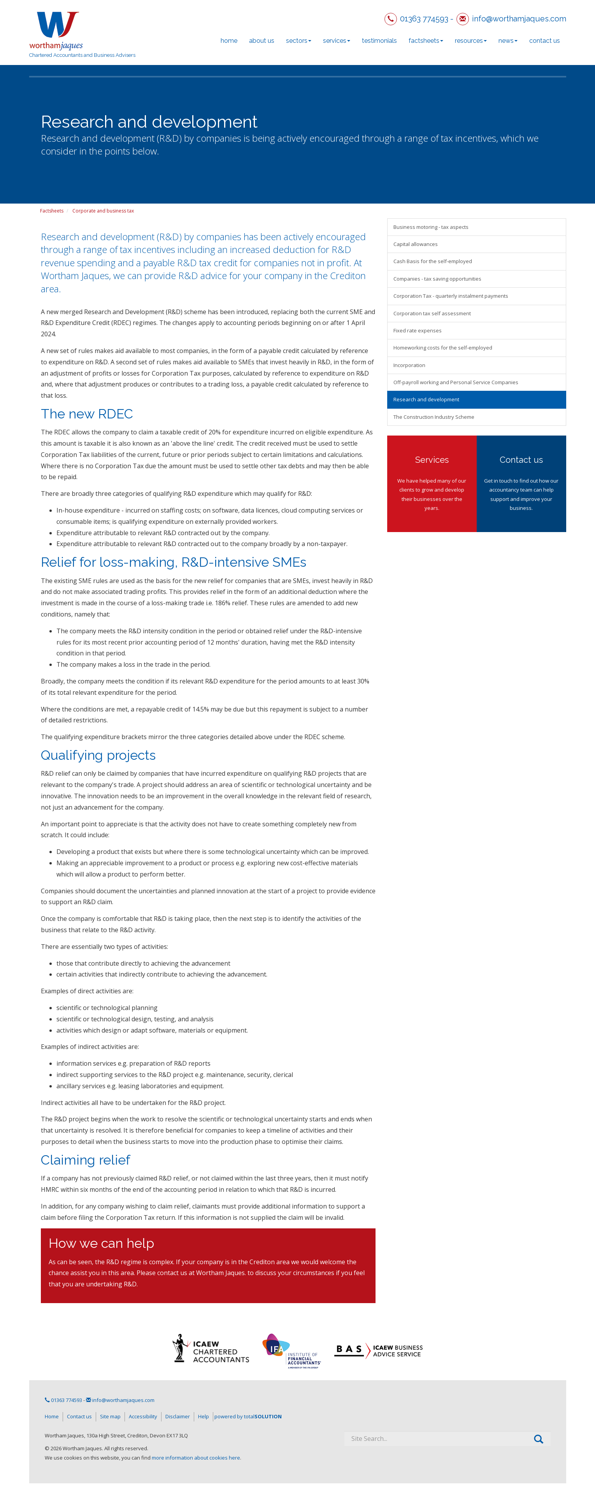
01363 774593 (424, 18)
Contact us (544, 40)
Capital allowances (415, 244)
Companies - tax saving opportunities (437, 278)
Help (203, 1416)
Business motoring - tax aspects (431, 226)
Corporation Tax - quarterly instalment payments (450, 295)
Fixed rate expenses (417, 330)
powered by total (248, 1416)
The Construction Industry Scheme (433, 416)
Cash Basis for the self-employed (432, 261)
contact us (172, 1272)
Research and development (426, 399)
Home (229, 40)
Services (336, 40)
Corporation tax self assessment (432, 313)
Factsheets (426, 40)
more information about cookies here (196, 1457)
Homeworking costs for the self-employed (442, 347)
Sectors (298, 40)
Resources (471, 40)
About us (261, 40)
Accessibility (143, 1416)
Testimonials (379, 40)
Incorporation (409, 365)
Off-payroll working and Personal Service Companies (455, 382)
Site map (110, 1416)
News (508, 40)
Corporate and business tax (103, 210)
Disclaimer (177, 1416)
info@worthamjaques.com (519, 18)
